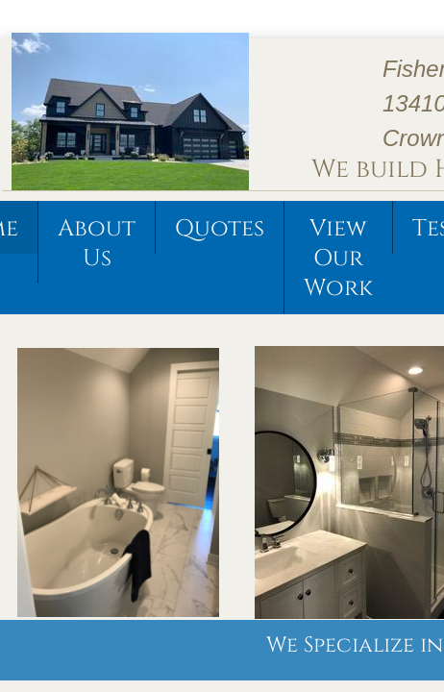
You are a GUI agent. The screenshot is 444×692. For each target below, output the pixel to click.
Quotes (219, 228)
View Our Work (338, 258)
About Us (97, 243)
